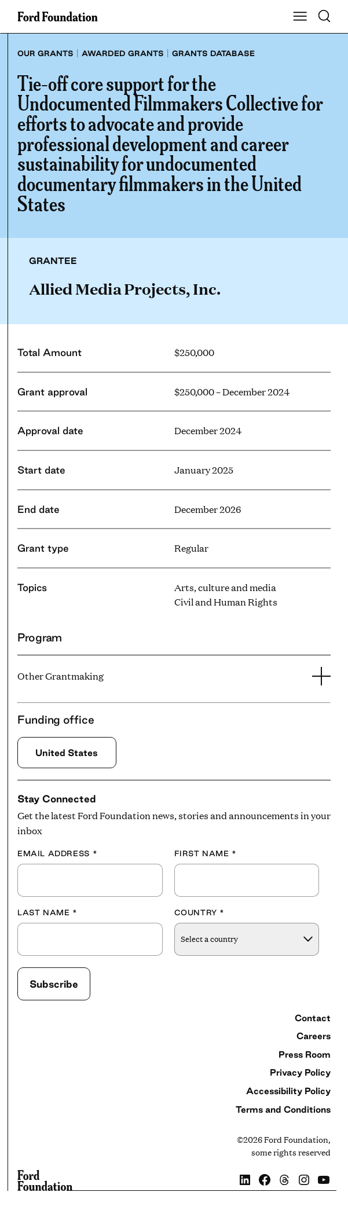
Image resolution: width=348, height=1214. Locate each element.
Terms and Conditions (283, 1109)
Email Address (57, 853)
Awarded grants (123, 53)
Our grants (45, 53)
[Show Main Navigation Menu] (300, 17)
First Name (205, 853)
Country (199, 912)
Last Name (47, 912)
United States (66, 752)
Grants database (213, 53)
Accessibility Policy (288, 1091)
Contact (313, 1018)
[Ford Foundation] (44, 1180)
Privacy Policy (300, 1073)
